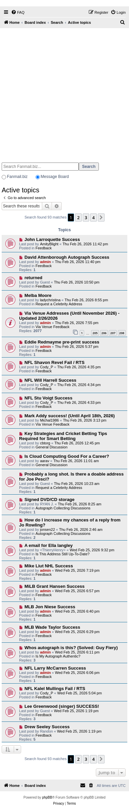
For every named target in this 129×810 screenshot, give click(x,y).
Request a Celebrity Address (59, 304)
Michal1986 (49, 420)
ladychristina (50, 300)
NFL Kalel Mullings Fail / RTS (54, 688)
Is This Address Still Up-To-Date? (62, 554)
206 (104, 333)
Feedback (44, 248)
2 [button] (78, 217)
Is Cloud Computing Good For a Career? (66, 456)
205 (95, 333)
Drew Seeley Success (47, 726)
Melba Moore (38, 295)
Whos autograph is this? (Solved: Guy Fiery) (71, 647)
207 (112, 333)
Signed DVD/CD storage (49, 499)
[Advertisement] (64, 92)
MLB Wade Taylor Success (52, 627)
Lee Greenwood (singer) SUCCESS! (61, 706)
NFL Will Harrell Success (50, 380)
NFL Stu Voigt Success (48, 397)
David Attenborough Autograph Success (66, 257)
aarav (44, 461)
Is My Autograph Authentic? (58, 656)
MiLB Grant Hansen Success (54, 586)
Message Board (55, 176)
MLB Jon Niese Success (49, 606)
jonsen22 (47, 529)
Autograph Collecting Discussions (63, 508)
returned (33, 277)
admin (45, 262)
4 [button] (93, 217)
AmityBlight (49, 244)
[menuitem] (17, 12)
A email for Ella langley (48, 545)
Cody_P (46, 367)
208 (121, 333)
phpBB (47, 797)
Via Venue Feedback (52, 327)
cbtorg (45, 443)
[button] (101, 217)
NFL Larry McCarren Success (55, 668)
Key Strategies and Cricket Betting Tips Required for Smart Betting (63, 436)
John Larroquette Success (52, 239)
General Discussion (51, 447)
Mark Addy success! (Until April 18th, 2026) (69, 415)
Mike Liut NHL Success (48, 565)
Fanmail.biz (17, 176)
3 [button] (86, 217)
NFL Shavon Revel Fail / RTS (54, 362)
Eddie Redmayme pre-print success (62, 342)
